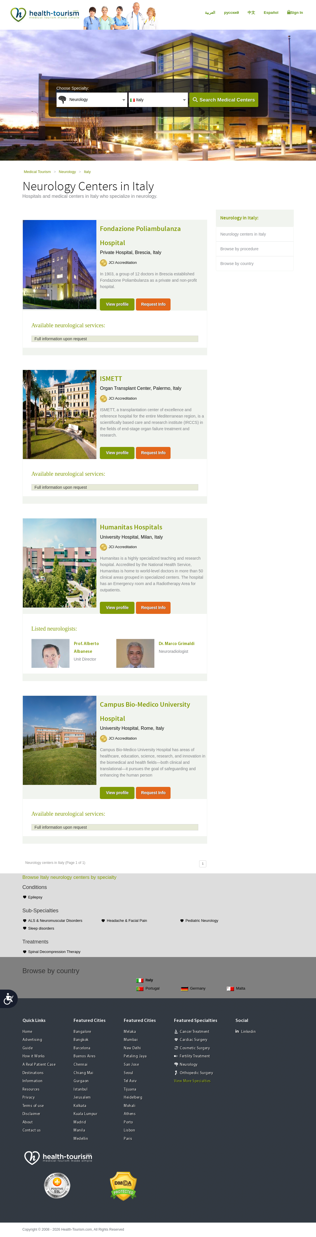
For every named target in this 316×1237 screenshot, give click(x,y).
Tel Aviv (130, 1081)
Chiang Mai (83, 1073)
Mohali (129, 1106)
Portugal (147, 988)
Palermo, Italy (167, 388)
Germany (193, 988)
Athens (130, 1114)
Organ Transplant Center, (126, 388)
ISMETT (111, 378)
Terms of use (33, 1106)
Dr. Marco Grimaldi (177, 644)
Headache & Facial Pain (127, 920)
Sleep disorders (41, 928)
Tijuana (130, 1089)
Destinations (33, 1073)
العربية (210, 12)
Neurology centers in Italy (243, 234)
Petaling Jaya (135, 1056)
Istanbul (80, 1089)
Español (271, 12)
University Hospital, (120, 537)
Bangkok (81, 1040)
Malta (236, 988)
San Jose (131, 1065)
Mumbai (131, 1040)
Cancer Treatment (194, 1032)
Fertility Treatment (195, 1056)
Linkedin (245, 1031)
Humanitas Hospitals (131, 527)
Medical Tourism (37, 172)
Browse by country (237, 263)
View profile (117, 304)
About (28, 1122)
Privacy (29, 1097)
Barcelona (82, 1048)
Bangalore (82, 1032)
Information (33, 1081)
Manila (79, 1130)
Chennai (81, 1065)
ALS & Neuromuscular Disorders (55, 920)
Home (27, 1032)
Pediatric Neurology (202, 920)
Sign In (295, 12)
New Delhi (132, 1048)
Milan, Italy (152, 537)
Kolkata (80, 1106)
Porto (128, 1122)
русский (231, 12)
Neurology (67, 172)
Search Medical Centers (227, 100)
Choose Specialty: (73, 88)
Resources (31, 1089)
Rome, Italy (152, 728)
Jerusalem (82, 1097)
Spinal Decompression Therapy (54, 952)
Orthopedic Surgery (196, 1073)
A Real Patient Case (39, 1065)
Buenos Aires (85, 1056)
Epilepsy (35, 897)
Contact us (32, 1130)
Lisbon (129, 1130)
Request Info (153, 304)
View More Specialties (192, 1081)
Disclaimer (31, 1114)
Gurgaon (81, 1081)
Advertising (32, 1040)
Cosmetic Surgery (195, 1048)
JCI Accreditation (123, 262)
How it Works (34, 1056)
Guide (28, 1048)
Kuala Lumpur (85, 1114)
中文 (251, 12)
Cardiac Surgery (193, 1040)
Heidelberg (133, 1097)
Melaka (130, 1032)
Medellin (81, 1139)
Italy (87, 172)
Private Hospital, (117, 252)
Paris (128, 1139)
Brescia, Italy (148, 252)
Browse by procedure (239, 249)
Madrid (80, 1122)
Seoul (128, 1073)
